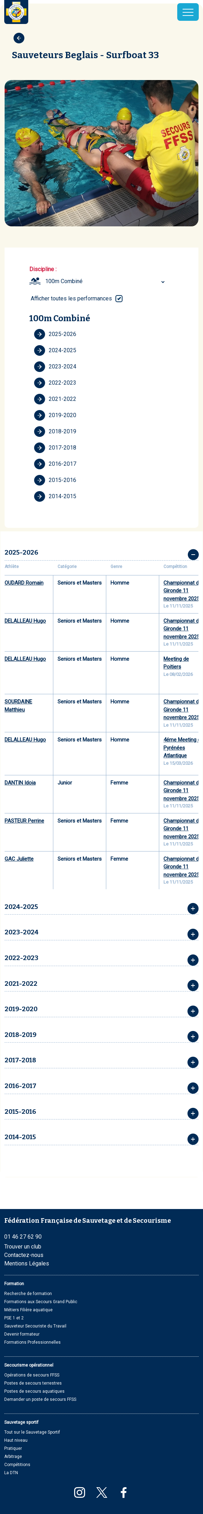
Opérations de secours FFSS (31, 1375)
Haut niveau (16, 1440)
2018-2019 (55, 431)
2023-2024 (55, 366)
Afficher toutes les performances (71, 298)
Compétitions (17, 1464)
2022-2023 (55, 383)
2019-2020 (55, 415)
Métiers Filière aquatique (28, 1309)
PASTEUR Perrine (24, 821)
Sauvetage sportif (21, 1422)
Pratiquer (13, 1448)
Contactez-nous (23, 1255)
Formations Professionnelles (32, 1342)
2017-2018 (55, 447)
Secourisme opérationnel (28, 1365)
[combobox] (106, 281)
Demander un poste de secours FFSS (40, 1399)
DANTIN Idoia (20, 783)
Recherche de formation (28, 1293)
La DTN (11, 1472)
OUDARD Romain (24, 583)
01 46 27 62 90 (23, 1236)
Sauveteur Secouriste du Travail (35, 1326)
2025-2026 (55, 334)
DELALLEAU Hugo (25, 621)
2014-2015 (55, 496)
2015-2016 (55, 480)
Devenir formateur (22, 1334)
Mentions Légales (26, 1263)
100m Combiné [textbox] (64, 281)
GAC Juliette (19, 859)
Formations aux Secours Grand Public (40, 1301)
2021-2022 (55, 399)
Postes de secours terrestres (33, 1383)
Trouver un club (22, 1246)
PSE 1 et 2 (14, 1317)
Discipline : (42, 269)
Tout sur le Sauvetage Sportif (32, 1432)
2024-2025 (55, 350)
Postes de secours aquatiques (34, 1391)
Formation (14, 1283)
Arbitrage (13, 1456)
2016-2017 (55, 464)
